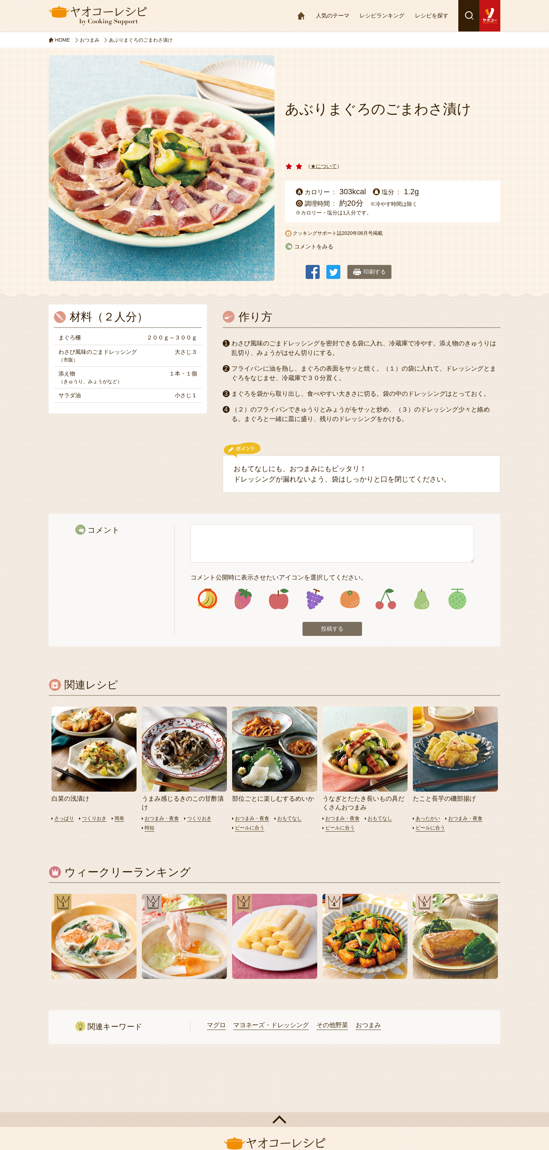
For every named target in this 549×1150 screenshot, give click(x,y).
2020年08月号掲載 (362, 233)
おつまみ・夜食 (163, 819)
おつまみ (368, 1026)
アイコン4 (314, 600)
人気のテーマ (332, 16)
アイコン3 (279, 600)
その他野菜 (332, 1026)
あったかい (429, 819)
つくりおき (96, 819)
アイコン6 (386, 600)
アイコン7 (421, 600)
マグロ (216, 1026)
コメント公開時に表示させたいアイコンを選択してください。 (278, 577)
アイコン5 (350, 600)
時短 (150, 829)
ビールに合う (250, 829)
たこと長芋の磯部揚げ (444, 799)
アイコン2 (243, 600)
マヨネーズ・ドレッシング (271, 1026)
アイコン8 (457, 600)
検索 (468, 15)
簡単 (123, 819)
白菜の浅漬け (70, 799)
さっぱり (64, 819)
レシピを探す (432, 16)
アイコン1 (207, 600)
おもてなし (293, 819)
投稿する (332, 630)
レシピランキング (382, 16)
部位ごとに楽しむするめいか (273, 799)
